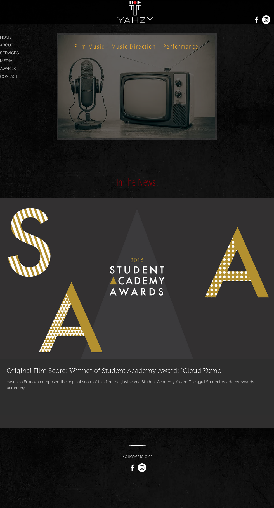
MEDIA (6, 60)
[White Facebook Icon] (256, 19)
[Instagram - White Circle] (266, 19)
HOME (6, 37)
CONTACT (9, 76)
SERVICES (9, 52)
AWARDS (8, 68)
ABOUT (6, 45)
